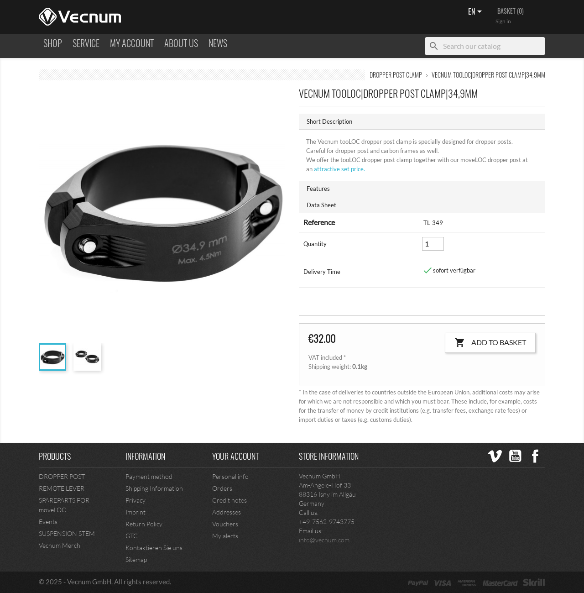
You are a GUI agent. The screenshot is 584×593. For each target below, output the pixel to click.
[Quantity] (433, 244)
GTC (131, 536)
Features (318, 188)
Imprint (135, 512)
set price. (339, 169)
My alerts (225, 536)
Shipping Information (154, 488)
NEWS (218, 43)
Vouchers (225, 524)
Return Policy (143, 524)
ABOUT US (181, 43)
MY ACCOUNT (132, 43)
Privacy (135, 500)
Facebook (535, 456)
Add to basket (490, 343)
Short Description (329, 121)
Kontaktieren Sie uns (153, 547)
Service (86, 43)
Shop (52, 43)
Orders (222, 488)
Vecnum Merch (59, 545)
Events (48, 521)
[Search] (485, 46)
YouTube (515, 456)
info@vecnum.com (324, 540)
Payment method (148, 476)
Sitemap (136, 559)
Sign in (503, 21)
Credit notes (229, 500)
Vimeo (495, 456)
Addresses (226, 512)
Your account (235, 456)
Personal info (230, 476)
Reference (319, 222)
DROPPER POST (62, 476)
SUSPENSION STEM (67, 533)
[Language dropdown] (476, 12)
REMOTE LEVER (61, 488)
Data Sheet (321, 205)
